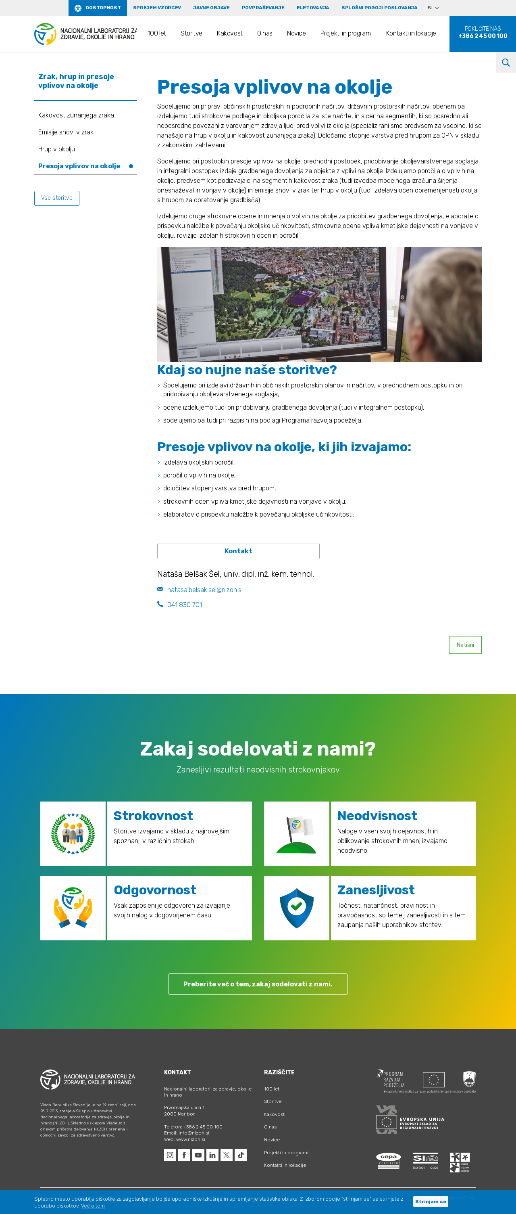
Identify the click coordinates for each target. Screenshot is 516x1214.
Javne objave (211, 7)
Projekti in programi (346, 33)
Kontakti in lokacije (411, 33)
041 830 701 (179, 605)
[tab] (238, 551)
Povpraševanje (263, 7)
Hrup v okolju (56, 149)
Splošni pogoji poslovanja (379, 7)
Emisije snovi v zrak (66, 132)
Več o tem (93, 1206)
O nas (265, 33)
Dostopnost (103, 7)
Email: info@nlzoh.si (186, 1133)
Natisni (465, 645)
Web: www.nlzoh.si (184, 1139)
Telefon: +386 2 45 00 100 (193, 1127)
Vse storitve (57, 198)
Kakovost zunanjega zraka (76, 115)
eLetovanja (313, 7)
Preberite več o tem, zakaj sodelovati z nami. (258, 984)
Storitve (191, 33)
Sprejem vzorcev (157, 7)
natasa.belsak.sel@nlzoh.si (200, 590)
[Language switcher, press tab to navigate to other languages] (436, 8)
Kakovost (230, 33)
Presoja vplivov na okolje (79, 166)
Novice (296, 33)
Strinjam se (430, 1201)
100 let (157, 33)
